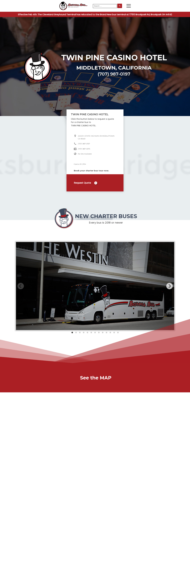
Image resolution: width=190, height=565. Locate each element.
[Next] (169, 286)
